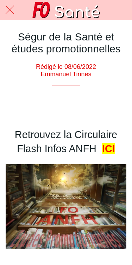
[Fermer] (10, 10)
